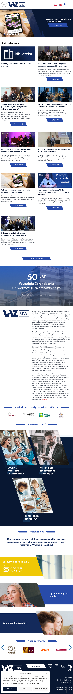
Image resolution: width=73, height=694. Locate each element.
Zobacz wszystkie (36, 258)
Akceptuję (9, 689)
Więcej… (44, 399)
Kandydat (68, 678)
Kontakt (69, 685)
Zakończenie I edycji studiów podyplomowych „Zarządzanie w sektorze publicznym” (14, 106)
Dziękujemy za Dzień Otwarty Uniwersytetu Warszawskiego (13, 234)
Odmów (24, 689)
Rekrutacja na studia (59, 595)
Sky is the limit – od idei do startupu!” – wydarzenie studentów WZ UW (17, 150)
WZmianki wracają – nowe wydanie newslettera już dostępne (15, 191)
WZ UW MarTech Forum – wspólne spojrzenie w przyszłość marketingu (52, 65)
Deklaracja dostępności (64, 687)
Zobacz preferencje (40, 689)
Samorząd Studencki (16, 623)
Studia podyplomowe (64, 680)
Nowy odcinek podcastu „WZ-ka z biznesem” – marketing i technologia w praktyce (53, 192)
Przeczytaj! (58, 25)
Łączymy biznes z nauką (16, 561)
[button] (47, 673)
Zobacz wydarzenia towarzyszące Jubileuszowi (36, 295)
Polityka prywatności (64, 689)
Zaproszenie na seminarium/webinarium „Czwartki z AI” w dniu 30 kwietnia (54, 105)
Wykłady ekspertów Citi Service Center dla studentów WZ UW (54, 150)
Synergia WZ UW (66, 682)
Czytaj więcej (54, 79)
